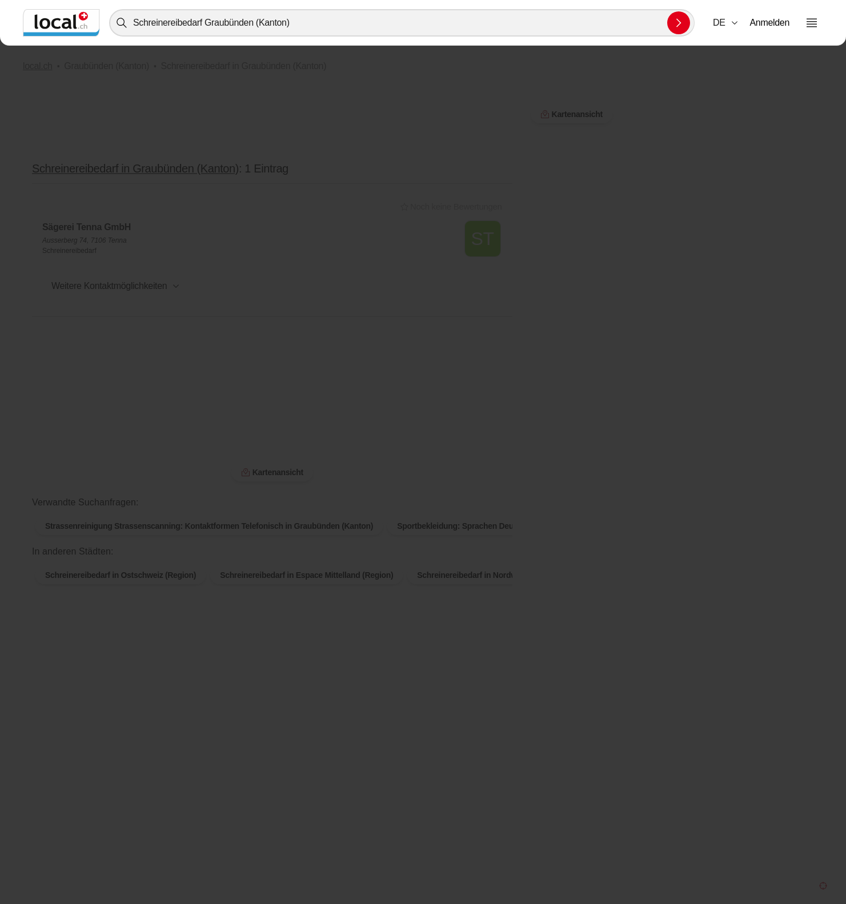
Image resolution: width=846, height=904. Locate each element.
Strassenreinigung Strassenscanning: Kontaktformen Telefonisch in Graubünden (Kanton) (209, 507)
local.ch (38, 66)
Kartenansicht (571, 114)
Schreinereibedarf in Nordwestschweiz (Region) (503, 556)
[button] (726, 23)
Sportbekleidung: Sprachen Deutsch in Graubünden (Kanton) (508, 507)
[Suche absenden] (678, 22)
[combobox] (402, 23)
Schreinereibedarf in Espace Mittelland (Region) (306, 556)
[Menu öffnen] (811, 22)
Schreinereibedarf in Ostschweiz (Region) (120, 556)
